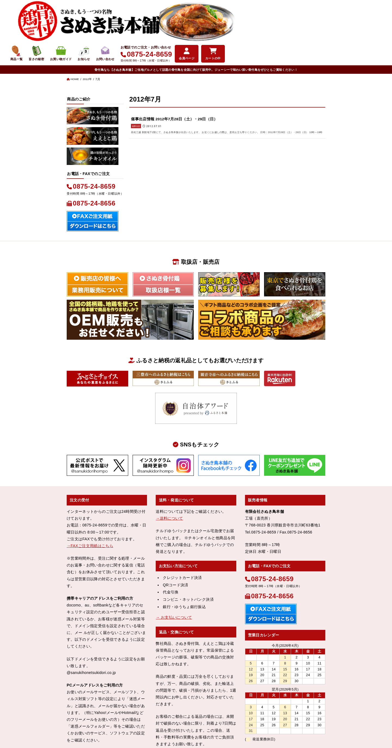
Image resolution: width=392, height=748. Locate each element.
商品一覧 (168, 17)
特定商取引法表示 (177, 726)
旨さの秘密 (189, 17)
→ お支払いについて (174, 575)
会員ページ (347, 16)
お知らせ (241, 17)
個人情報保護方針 (210, 726)
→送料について (169, 476)
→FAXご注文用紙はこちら (90, 503)
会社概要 (151, 726)
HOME (75, 37)
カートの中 (375, 16)
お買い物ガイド (216, 17)
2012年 (88, 37)
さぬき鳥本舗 (186, 735)
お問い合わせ (264, 17)
